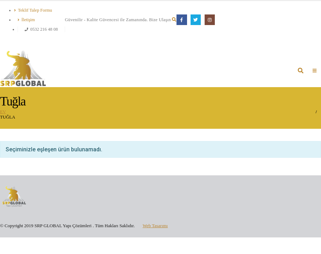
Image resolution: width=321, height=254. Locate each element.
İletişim (26, 19)
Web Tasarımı (155, 225)
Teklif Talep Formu (33, 10)
